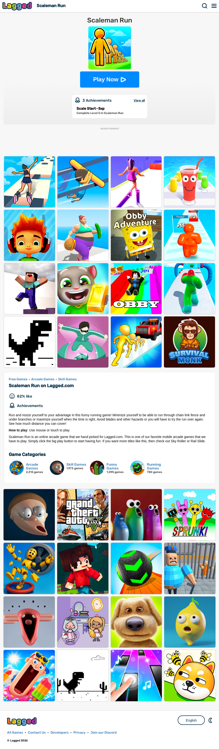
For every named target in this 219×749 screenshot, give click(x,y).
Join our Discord (103, 733)
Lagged (17, 6)
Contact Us (37, 733)
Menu (214, 6)
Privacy (79, 733)
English (191, 720)
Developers (60, 733)
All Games (15, 733)
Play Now (105, 79)
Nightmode (210, 720)
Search (205, 6)
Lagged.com (22, 721)
